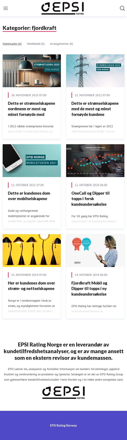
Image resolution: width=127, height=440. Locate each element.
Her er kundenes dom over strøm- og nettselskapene (31, 286)
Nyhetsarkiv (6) (12, 44)
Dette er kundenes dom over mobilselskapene (29, 196)
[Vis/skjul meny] (5, 8)
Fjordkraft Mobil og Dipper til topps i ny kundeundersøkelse (89, 288)
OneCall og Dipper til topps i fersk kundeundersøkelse (90, 199)
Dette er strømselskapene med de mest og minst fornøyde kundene (95, 109)
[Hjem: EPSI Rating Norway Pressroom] (62, 8)
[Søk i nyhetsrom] (122, 8)
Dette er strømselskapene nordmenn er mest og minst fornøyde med (31, 109)
